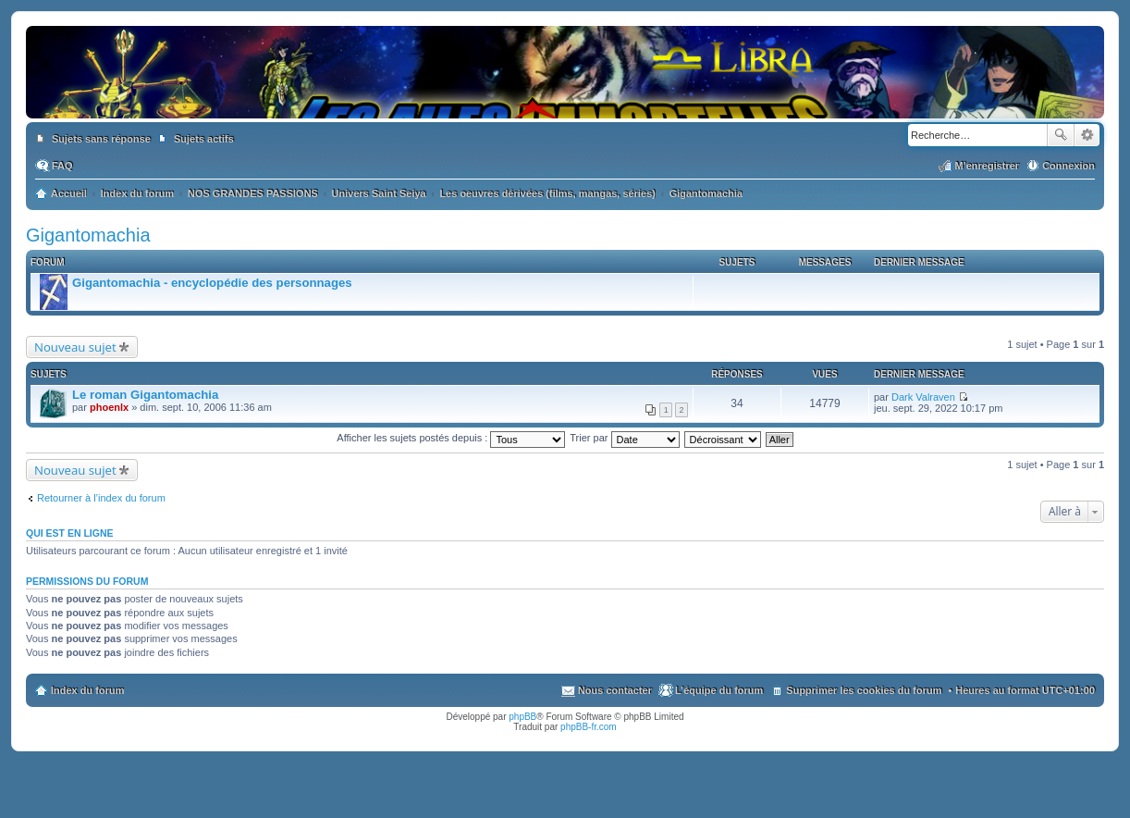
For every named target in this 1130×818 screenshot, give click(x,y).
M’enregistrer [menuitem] (986, 165)
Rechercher (1061, 135)
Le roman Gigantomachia (145, 395)
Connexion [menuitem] (1068, 165)
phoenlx (109, 407)
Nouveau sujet (75, 347)
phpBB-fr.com (588, 727)
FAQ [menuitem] (62, 165)
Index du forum (87, 690)
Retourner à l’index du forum (101, 497)
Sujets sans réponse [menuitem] (101, 138)
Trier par (624, 437)
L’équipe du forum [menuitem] (719, 690)
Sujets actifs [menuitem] (204, 138)
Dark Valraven (923, 397)
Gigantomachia (88, 235)
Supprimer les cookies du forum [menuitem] (863, 690)
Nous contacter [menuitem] (615, 690)
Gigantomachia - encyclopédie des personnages (212, 283)
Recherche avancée (1087, 135)
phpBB (522, 717)
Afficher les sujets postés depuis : (451, 437)
